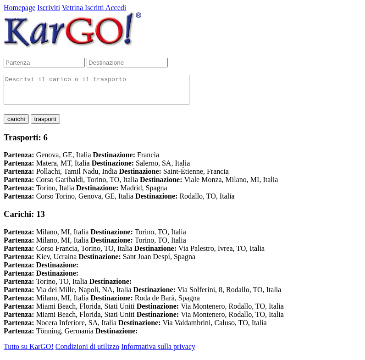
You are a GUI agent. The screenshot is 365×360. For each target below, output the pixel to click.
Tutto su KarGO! (29, 352)
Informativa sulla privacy (158, 352)
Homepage (19, 7)
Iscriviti (48, 7)
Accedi (115, 7)
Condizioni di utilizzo (87, 352)
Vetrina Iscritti (83, 7)
